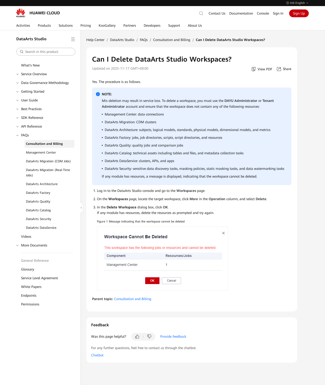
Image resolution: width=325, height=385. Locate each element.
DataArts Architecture (42, 184)
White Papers (31, 287)
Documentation (241, 13)
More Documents (34, 245)
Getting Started (32, 91)
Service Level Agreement (39, 278)
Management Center (41, 152)
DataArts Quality (38, 201)
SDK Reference (32, 118)
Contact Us (217, 13)
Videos (26, 236)
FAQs (25, 135)
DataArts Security (38, 219)
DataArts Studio (122, 40)
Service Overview (34, 74)
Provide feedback (173, 336)
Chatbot (97, 355)
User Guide (29, 100)
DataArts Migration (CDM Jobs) (48, 161)
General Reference (35, 260)
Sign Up (299, 13)
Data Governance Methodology (45, 83)
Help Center (95, 40)
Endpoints (28, 295)
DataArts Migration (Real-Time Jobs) (48, 172)
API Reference (31, 126)
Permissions (30, 304)
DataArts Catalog (38, 210)
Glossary (27, 269)
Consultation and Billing (44, 144)
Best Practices (31, 109)
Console (263, 13)
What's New (30, 65)
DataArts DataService (41, 227)
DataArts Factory (38, 193)
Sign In (278, 13)
